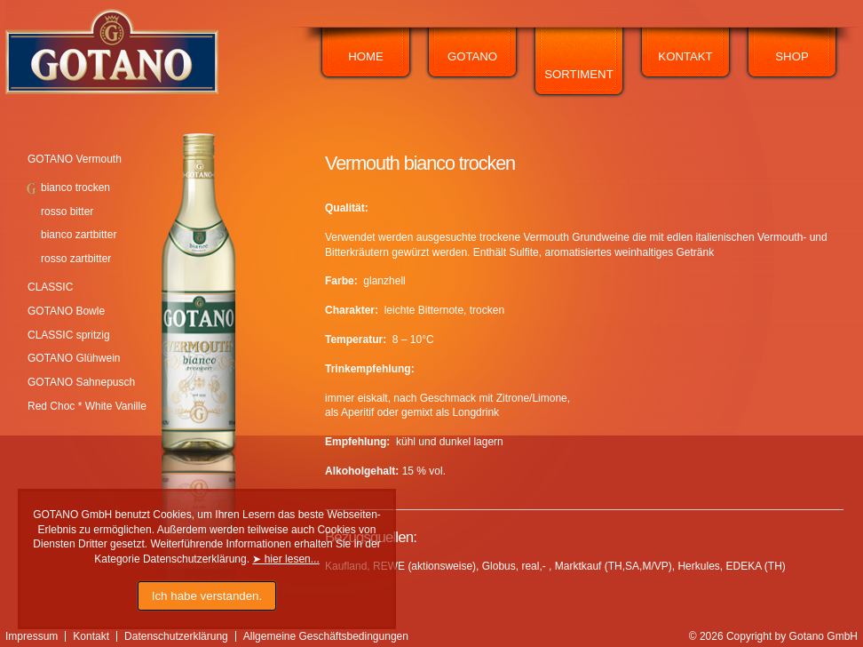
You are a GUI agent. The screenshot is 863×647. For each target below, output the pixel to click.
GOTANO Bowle (66, 311)
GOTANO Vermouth (75, 159)
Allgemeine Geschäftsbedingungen (325, 636)
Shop (791, 56)
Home (366, 56)
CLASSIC (50, 287)
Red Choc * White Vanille (87, 406)
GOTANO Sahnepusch (81, 382)
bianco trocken (75, 187)
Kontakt (685, 56)
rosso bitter (67, 211)
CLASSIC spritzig (69, 335)
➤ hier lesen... (285, 559)
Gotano (472, 56)
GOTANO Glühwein (74, 358)
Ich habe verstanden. (207, 596)
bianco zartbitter (78, 234)
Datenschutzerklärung (176, 636)
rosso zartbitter (76, 258)
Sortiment (578, 74)
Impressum (31, 636)
